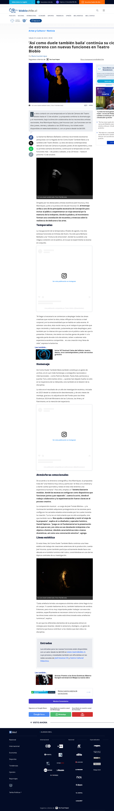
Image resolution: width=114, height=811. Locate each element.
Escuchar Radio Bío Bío (92, 2)
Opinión (68, 16)
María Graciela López (39, 56)
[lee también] (45, 354)
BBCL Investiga (78, 16)
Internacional (31, 16)
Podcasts (12, 16)
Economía (42, 16)
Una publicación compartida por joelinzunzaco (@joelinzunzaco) (64, 467)
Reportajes (13, 779)
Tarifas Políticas (14, 792)
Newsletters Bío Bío (45, 2)
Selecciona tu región (22, 2)
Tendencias (59, 16)
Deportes (51, 16)
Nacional (21, 16)
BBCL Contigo (90, 16)
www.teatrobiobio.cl (76, 652)
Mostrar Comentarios (60, 701)
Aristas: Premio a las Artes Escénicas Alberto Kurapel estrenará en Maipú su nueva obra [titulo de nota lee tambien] (73, 677)
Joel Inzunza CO (61, 658)
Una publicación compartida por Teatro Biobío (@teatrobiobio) (64, 308)
